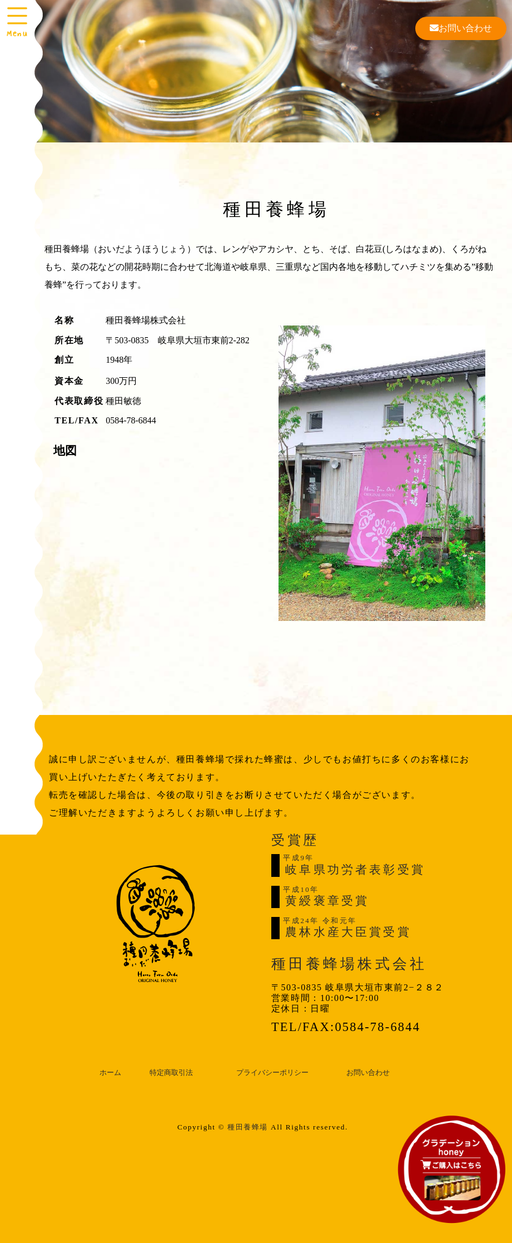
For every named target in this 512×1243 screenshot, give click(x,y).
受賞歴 (295, 840)
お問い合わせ (461, 28)
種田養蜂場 (247, 1127)
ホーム (110, 1073)
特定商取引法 (171, 1073)
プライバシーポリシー (272, 1073)
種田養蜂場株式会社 (349, 964)
